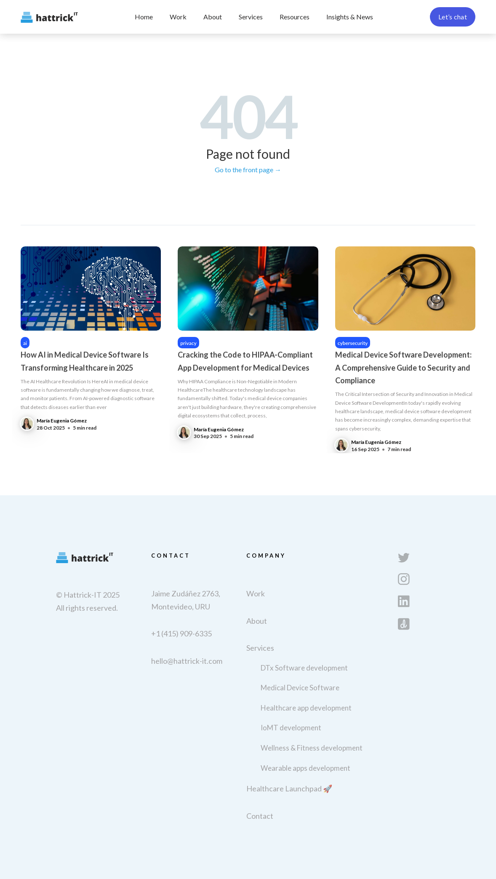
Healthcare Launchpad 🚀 (289, 788)
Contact (259, 815)
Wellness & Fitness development (312, 747)
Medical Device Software (300, 687)
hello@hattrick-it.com (186, 660)
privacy (188, 343)
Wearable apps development (305, 768)
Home (144, 17)
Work (178, 17)
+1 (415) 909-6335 (181, 633)
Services (251, 17)
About (212, 17)
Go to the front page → (248, 170)
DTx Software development (304, 667)
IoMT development (291, 727)
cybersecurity (353, 343)
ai (25, 343)
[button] (250, 16)
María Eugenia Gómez (62, 420)
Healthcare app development (306, 707)
